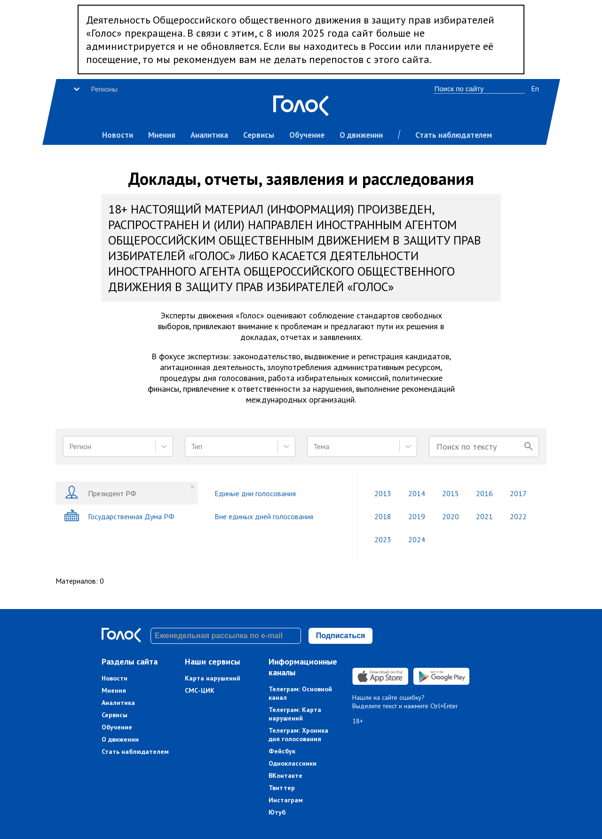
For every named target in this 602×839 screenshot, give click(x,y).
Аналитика (209, 135)
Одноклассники (293, 763)
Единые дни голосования (255, 493)
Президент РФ (100, 493)
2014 (416, 493)
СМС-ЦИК (199, 690)
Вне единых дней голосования (263, 516)
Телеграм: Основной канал (300, 693)
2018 (382, 516)
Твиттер (282, 788)
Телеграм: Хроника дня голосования (298, 734)
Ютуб (277, 812)
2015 (450, 493)
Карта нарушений (212, 678)
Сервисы (258, 135)
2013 (382, 493)
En (535, 88)
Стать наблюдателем (453, 135)
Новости (117, 135)
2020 (450, 516)
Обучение (307, 135)
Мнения (161, 135)
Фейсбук (282, 751)
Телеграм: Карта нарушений (295, 713)
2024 (416, 539)
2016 (484, 493)
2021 (484, 516)
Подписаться (340, 636)
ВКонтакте (285, 775)
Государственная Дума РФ (119, 516)
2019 (416, 516)
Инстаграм (286, 800)
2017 (518, 493)
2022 (518, 516)
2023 (382, 539)
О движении (361, 135)
